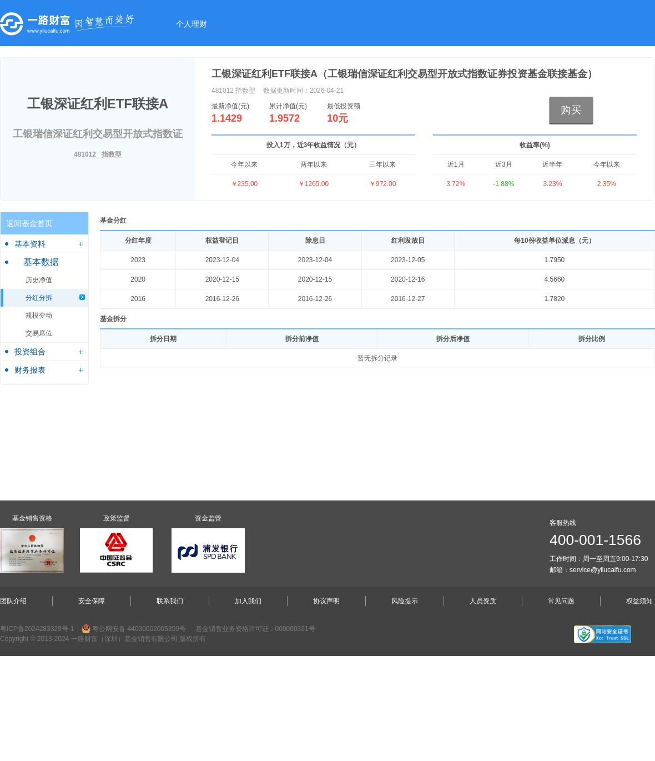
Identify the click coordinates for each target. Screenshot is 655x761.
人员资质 (483, 601)
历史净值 (39, 280)
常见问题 (561, 601)
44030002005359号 (156, 629)
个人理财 (191, 23)
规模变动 (39, 315)
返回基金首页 (29, 223)
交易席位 (39, 333)
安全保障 (91, 601)
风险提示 (404, 601)
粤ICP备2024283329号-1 (37, 629)
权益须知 (639, 601)
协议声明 (326, 601)
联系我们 (170, 601)
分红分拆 (39, 298)
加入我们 (248, 601)
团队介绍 (13, 601)
